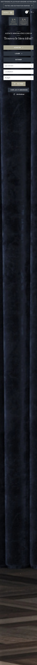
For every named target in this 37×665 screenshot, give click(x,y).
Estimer (18, 59)
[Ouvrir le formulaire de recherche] (18, 84)
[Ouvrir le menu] (8, 12)
